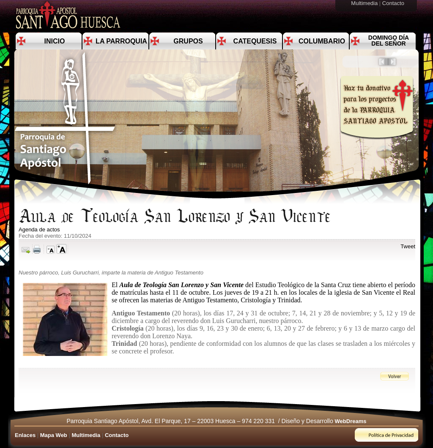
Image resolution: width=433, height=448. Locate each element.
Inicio (54, 41)
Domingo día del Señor (388, 40)
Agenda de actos (39, 229)
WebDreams (351, 421)
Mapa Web (53, 435)
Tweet (407, 246)
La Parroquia (121, 41)
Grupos (188, 41)
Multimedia (365, 3)
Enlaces (25, 435)
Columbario (322, 41)
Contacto (394, 3)
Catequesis (255, 41)
